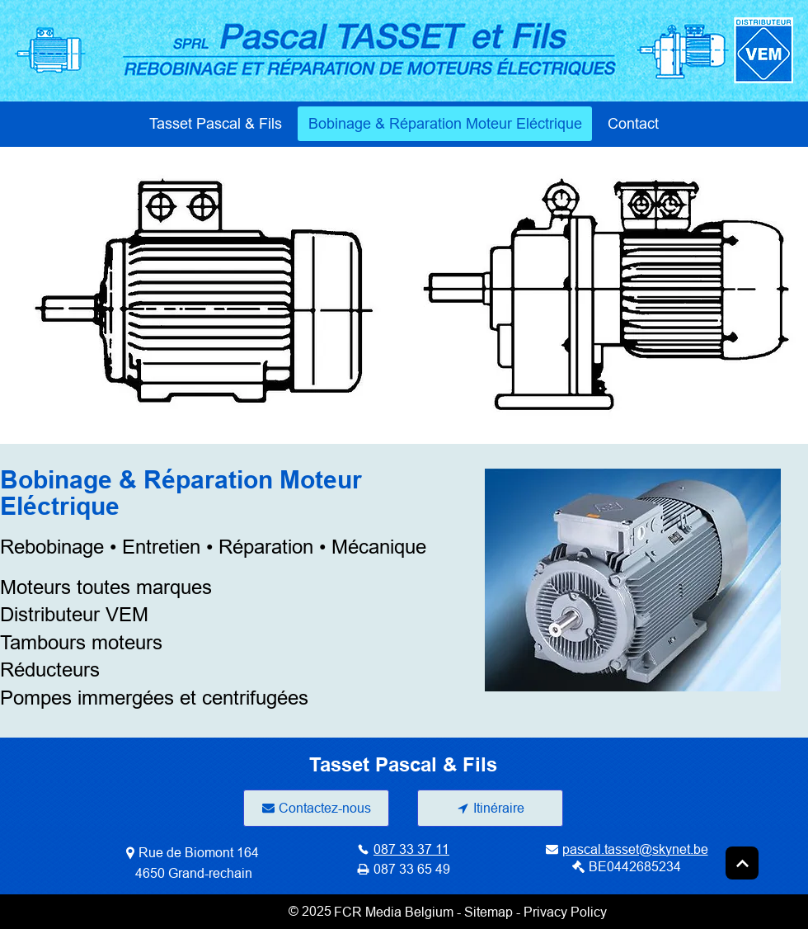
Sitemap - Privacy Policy (535, 911)
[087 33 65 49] (403, 869)
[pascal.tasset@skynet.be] (626, 849)
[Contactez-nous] (316, 808)
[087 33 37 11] (403, 849)
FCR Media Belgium (393, 911)
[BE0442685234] (626, 867)
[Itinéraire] (490, 808)
